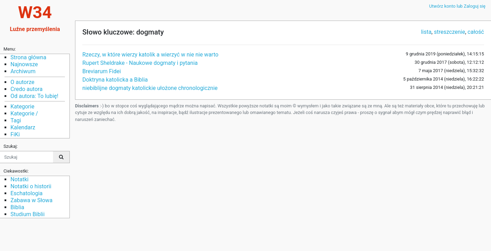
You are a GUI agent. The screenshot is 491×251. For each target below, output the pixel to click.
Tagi (15, 120)
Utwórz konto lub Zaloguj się (457, 6)
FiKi (15, 134)
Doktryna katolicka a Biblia (115, 79)
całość (476, 32)
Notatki (19, 179)
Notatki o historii (30, 186)
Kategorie (22, 106)
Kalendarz (22, 127)
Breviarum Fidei (101, 71)
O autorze (22, 82)
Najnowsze (24, 64)
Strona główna (28, 57)
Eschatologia (26, 193)
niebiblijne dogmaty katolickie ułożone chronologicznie (150, 88)
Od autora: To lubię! (34, 96)
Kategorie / (24, 113)
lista (426, 32)
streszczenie (449, 32)
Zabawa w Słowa (31, 200)
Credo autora (26, 89)
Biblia (17, 207)
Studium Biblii (27, 214)
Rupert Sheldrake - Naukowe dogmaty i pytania (140, 63)
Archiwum (23, 71)
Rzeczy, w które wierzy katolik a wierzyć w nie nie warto (150, 54)
